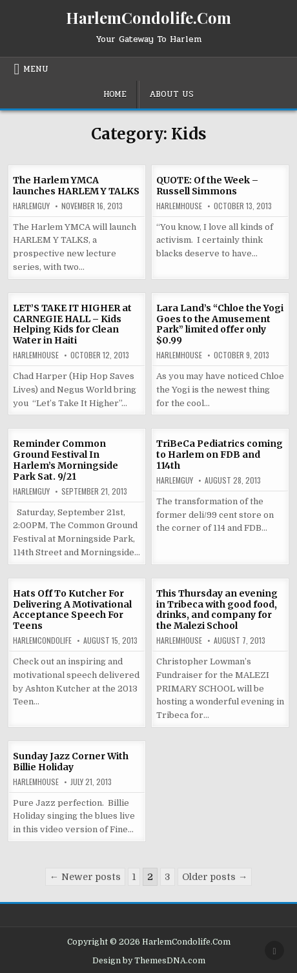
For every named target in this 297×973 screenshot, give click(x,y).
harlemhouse (179, 206)
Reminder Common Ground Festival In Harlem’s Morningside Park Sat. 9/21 (65, 460)
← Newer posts (85, 877)
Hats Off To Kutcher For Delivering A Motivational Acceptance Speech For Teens (72, 609)
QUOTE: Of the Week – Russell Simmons (207, 185)
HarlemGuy (31, 206)
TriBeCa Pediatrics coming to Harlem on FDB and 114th (219, 454)
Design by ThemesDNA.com (148, 960)
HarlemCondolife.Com (148, 17)
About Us (171, 94)
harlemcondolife (42, 640)
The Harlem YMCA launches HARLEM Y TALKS (76, 185)
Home (115, 94)
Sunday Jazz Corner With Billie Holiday (70, 761)
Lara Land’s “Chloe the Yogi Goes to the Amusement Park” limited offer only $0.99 (219, 324)
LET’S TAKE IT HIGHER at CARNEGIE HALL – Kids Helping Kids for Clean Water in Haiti (72, 324)
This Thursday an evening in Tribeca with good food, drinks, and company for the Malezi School (217, 609)
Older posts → (214, 877)
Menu (35, 69)
